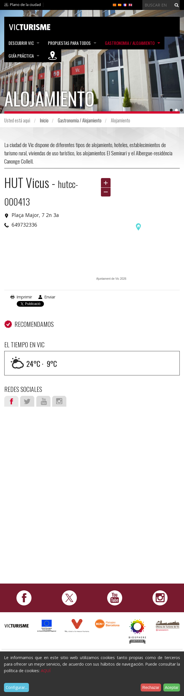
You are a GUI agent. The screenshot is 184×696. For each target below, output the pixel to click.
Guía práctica (21, 56)
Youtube (43, 401)
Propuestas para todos (69, 43)
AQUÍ (45, 670)
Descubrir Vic (21, 43)
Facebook (11, 401)
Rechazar (150, 687)
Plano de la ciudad (25, 4)
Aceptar (171, 687)
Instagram (59, 401)
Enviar (49, 297)
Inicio (44, 120)
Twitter (27, 401)
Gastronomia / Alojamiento (130, 43)
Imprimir (24, 297)
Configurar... (17, 687)
